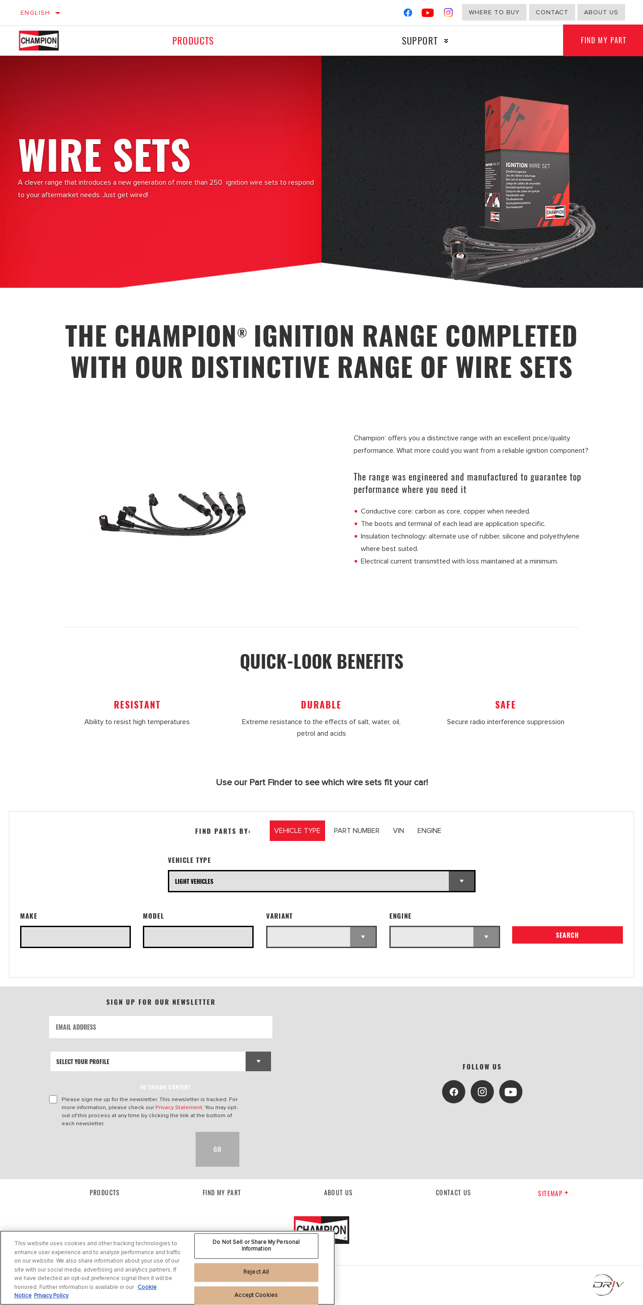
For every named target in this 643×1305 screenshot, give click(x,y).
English (35, 13)
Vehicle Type (189, 860)
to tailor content (165, 1087)
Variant (279, 915)
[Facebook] (408, 14)
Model (153, 915)
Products (193, 40)
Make (29, 915)
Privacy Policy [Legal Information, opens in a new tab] (51, 1295)
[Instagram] (448, 14)
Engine (400, 915)
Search (567, 935)
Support (419, 40)
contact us (454, 1192)
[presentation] (117, 1149)
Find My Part (222, 1192)
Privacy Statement (178, 1107)
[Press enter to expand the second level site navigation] (446, 41)
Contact (552, 12)
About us (601, 12)
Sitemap (553, 1193)
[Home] (48, 40)
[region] (167, 1267)
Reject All (256, 1272)
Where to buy (494, 12)
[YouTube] (428, 14)
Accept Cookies (256, 1295)
